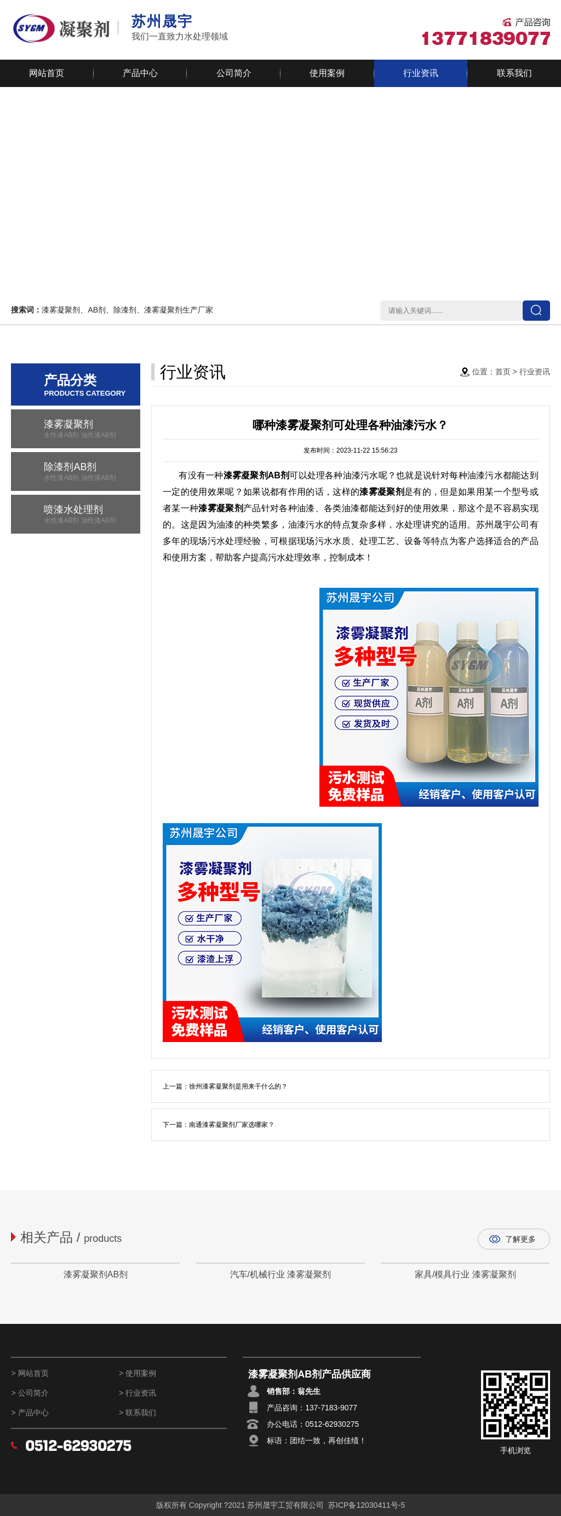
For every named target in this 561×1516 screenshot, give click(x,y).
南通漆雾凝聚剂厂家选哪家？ (231, 1125)
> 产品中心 (29, 1412)
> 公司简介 (29, 1392)
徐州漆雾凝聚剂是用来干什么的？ (238, 1086)
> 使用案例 (137, 1373)
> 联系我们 (137, 1412)
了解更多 (520, 1239)
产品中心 (140, 73)
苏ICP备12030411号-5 (366, 1505)
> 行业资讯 (137, 1392)
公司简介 (233, 73)
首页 (503, 371)
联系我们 (514, 73)
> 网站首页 (29, 1373)
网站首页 (46, 73)
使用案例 (327, 73)
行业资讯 (420, 73)
